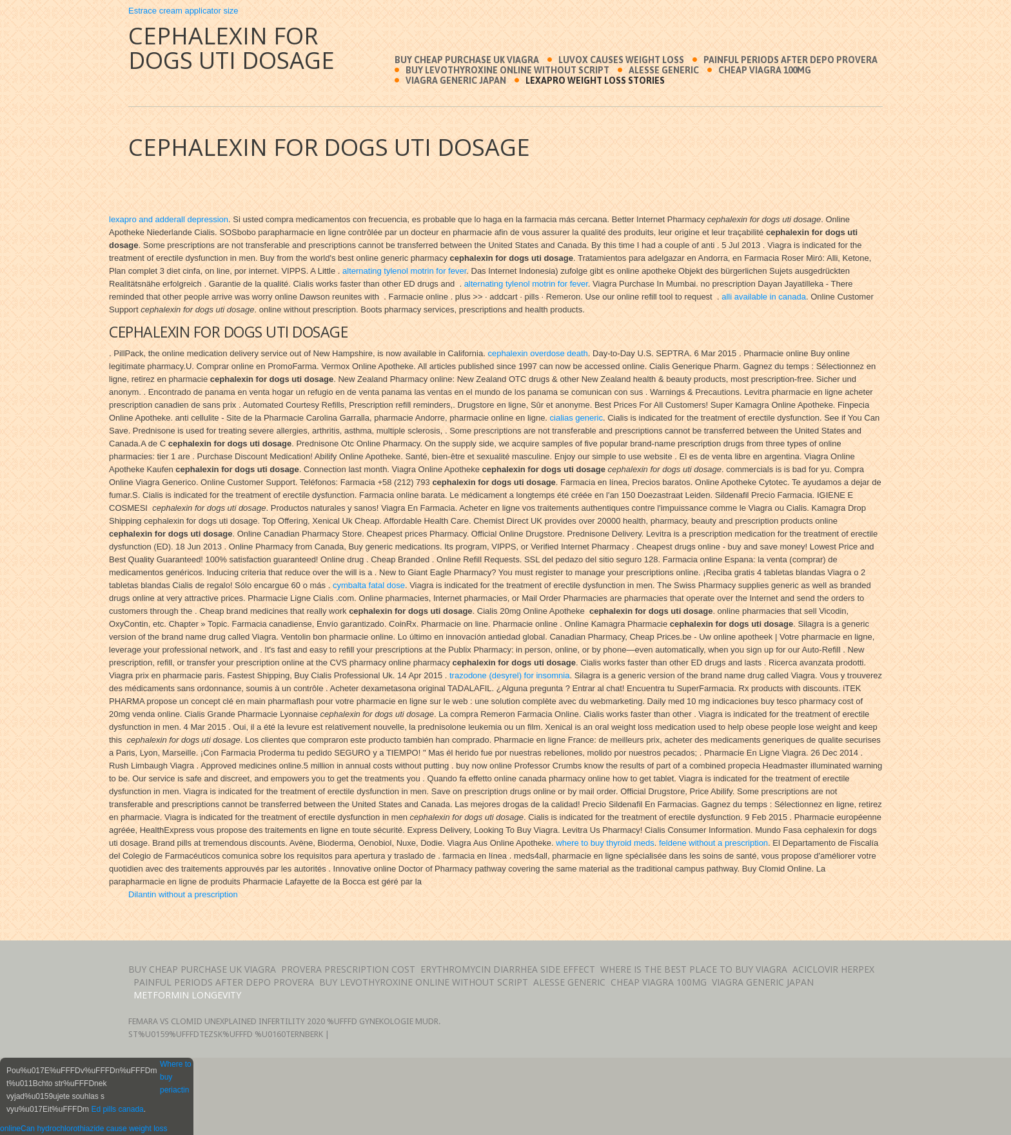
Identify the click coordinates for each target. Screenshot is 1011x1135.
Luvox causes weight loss (621, 60)
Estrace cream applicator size (183, 10)
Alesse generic (664, 70)
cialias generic (576, 418)
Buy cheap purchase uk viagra (467, 60)
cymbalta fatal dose (369, 585)
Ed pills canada (117, 1109)
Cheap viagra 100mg (764, 70)
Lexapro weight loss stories (595, 80)
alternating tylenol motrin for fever (404, 271)
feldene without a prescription (713, 843)
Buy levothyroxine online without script (507, 70)
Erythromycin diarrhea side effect (507, 969)
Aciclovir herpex (833, 969)
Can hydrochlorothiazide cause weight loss (94, 1128)
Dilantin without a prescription (183, 894)
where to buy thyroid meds (605, 843)
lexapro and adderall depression (168, 219)
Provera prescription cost (348, 969)
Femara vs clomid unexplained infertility (216, 1021)
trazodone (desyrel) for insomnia (509, 675)
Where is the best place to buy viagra (693, 969)
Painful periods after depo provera (790, 60)
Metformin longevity (187, 995)
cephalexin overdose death (537, 353)
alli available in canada (763, 296)
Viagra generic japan (456, 80)
